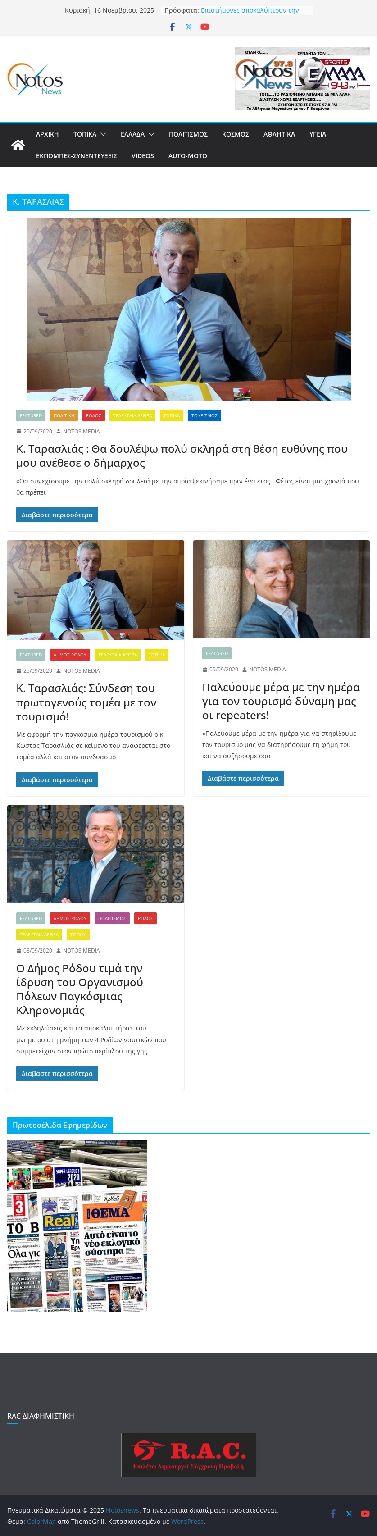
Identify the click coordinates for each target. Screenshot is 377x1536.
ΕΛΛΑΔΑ (133, 134)
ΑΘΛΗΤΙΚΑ (279, 134)
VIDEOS (143, 155)
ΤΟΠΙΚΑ (84, 134)
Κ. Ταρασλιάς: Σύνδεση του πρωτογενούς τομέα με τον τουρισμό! (86, 701)
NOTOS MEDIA (81, 431)
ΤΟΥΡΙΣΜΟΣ (204, 415)
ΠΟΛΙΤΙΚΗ (64, 415)
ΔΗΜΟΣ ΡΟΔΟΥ (70, 655)
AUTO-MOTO (187, 155)
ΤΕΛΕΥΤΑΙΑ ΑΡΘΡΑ (132, 415)
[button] (101, 134)
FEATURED (31, 415)
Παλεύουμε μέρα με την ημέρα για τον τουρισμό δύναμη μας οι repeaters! (281, 700)
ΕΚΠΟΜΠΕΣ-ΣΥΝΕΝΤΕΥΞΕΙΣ (76, 155)
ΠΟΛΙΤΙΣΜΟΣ (188, 134)
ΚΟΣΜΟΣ (235, 134)
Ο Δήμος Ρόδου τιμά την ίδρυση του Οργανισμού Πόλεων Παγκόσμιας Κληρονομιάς (79, 989)
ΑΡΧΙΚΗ (47, 134)
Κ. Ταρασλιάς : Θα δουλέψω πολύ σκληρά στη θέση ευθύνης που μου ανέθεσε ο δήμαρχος (182, 455)
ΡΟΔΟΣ (93, 415)
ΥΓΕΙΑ (317, 134)
